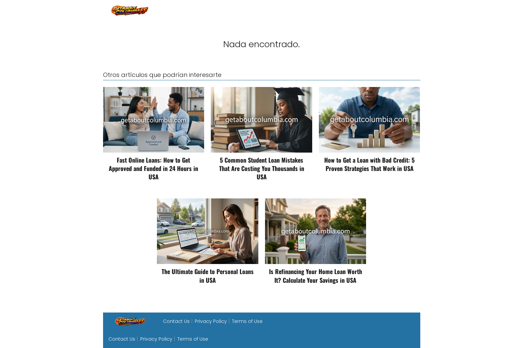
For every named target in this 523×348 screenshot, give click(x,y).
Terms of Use (247, 321)
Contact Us (176, 321)
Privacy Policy (211, 321)
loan (414, 10)
